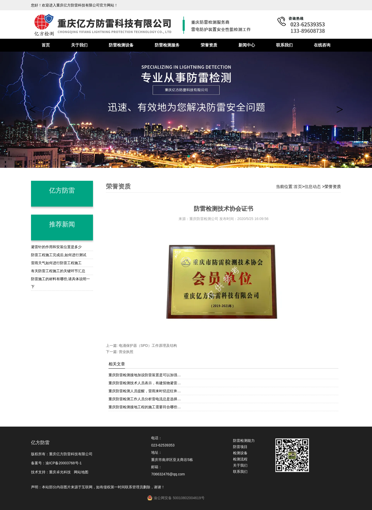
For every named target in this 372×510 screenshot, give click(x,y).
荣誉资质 (209, 45)
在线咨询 (322, 45)
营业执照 (125, 352)
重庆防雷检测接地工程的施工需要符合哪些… (145, 407)
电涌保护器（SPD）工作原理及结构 (147, 345)
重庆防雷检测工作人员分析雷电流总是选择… (145, 399)
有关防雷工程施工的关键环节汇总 (58, 271)
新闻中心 (246, 45)
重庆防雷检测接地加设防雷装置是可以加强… (145, 375)
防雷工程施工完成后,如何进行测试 (58, 255)
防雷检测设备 (121, 45)
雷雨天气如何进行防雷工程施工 (56, 263)
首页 (46, 45)
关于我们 (79, 45)
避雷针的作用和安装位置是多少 (56, 247)
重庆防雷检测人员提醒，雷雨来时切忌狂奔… (145, 391)
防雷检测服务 (167, 45)
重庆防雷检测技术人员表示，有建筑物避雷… (145, 383)
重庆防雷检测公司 (203, 219)
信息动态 (312, 186)
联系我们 (284, 45)
